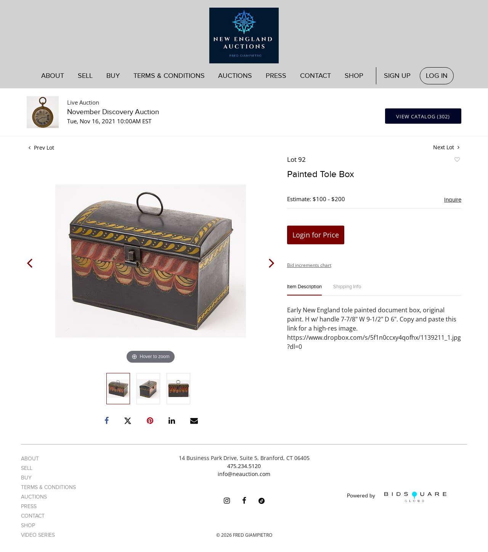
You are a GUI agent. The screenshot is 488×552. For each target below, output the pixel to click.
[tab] (304, 290)
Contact (315, 76)
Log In (437, 76)
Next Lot (446, 147)
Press (276, 76)
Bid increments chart (309, 265)
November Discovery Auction (113, 112)
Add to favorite (456, 161)
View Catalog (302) (423, 116)
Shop (354, 76)
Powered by (396, 497)
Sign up (397, 76)
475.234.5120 (244, 466)
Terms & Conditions (169, 76)
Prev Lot (41, 147)
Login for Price (315, 234)
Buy (113, 76)
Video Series (38, 535)
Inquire (452, 199)
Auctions (235, 76)
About (52, 76)
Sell (85, 76)
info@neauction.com (244, 474)
